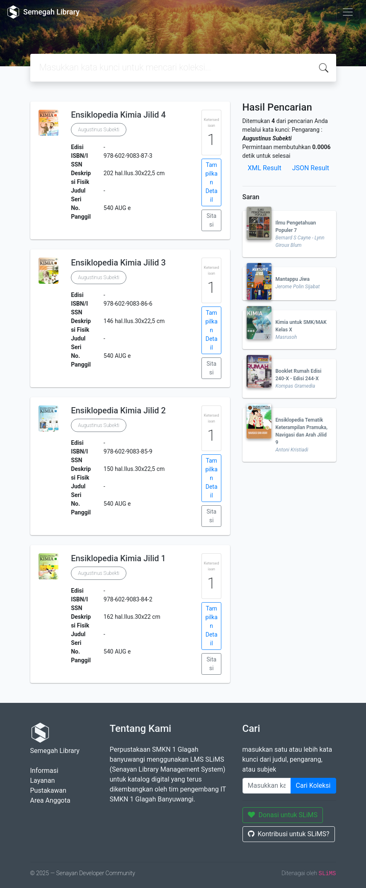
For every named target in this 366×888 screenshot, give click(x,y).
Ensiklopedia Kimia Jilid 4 (118, 115)
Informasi (44, 771)
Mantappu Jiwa (293, 279)
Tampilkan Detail (211, 182)
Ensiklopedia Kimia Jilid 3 (118, 263)
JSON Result (310, 168)
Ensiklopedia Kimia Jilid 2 (118, 410)
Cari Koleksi (313, 785)
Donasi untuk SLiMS (283, 815)
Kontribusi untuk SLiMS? (289, 834)
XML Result (264, 168)
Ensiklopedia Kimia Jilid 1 (118, 558)
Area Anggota (50, 800)
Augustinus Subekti (98, 130)
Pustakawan (48, 790)
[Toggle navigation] (347, 12)
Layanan (42, 780)
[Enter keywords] (266, 786)
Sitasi (211, 220)
